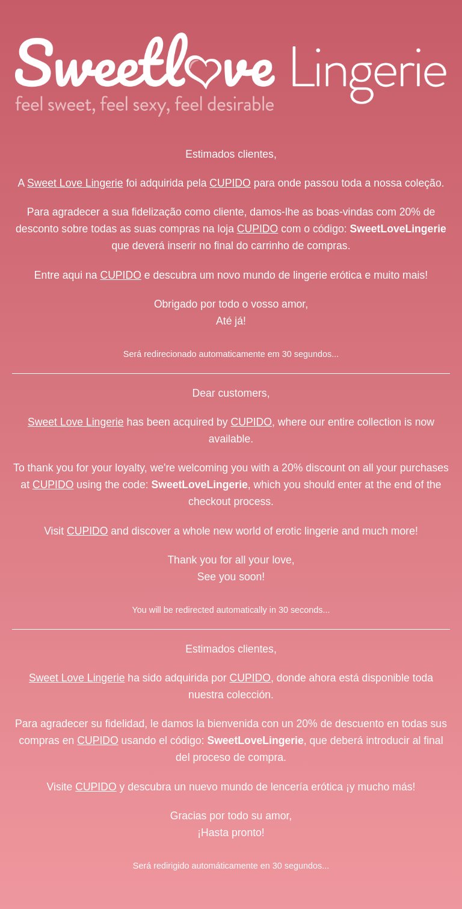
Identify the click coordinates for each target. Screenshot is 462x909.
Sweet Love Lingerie (75, 183)
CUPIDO (229, 183)
